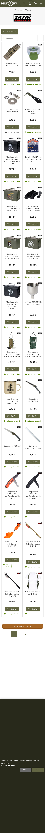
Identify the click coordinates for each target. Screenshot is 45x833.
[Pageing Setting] (41, 38)
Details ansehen (8, 765)
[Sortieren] (19, 38)
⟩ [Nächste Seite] (25, 634)
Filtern (10, 31)
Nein (25, 770)
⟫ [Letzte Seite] (31, 634)
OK (37, 770)
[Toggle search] (24, 3)
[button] (30, 3)
